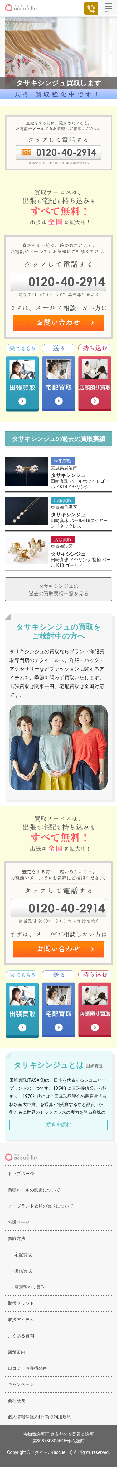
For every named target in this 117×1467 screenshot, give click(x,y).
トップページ (21, 1173)
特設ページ (19, 1222)
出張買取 (20, 1270)
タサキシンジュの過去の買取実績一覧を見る (59, 589)
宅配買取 (20, 1254)
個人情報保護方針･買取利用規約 (39, 1416)
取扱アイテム (21, 1319)
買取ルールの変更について (34, 1189)
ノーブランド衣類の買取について (40, 1206)
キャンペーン (21, 1384)
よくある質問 (21, 1335)
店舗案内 (16, 1351)
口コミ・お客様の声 (27, 1368)
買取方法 (16, 1238)
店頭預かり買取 (26, 1287)
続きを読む (58, 1124)
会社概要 (16, 1400)
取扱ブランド (21, 1303)
